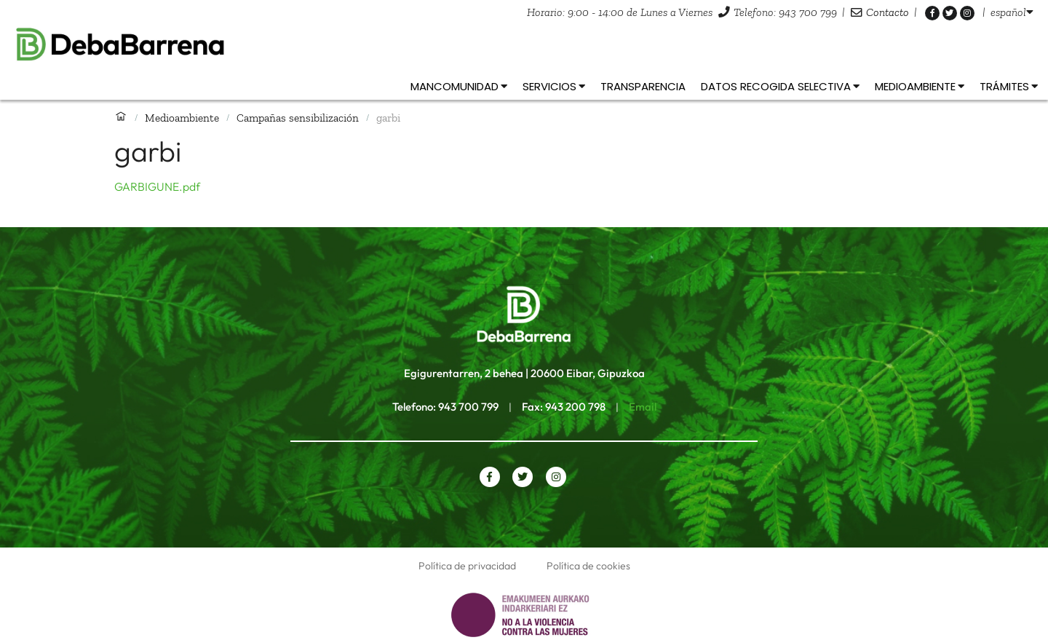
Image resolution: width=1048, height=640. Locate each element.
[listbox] (1012, 12)
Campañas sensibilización (298, 117)
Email (642, 407)
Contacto (887, 12)
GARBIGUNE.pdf (157, 186)
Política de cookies (588, 565)
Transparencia (643, 86)
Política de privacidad (467, 565)
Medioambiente (182, 117)
